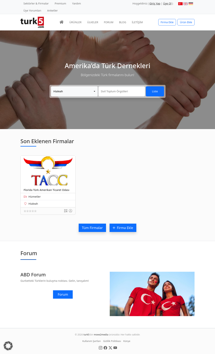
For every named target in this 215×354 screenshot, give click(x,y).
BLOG (122, 22)
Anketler (52, 10)
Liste (155, 91)
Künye (126, 341)
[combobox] (74, 91)
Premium (60, 3)
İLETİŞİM (137, 22)
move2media (101, 334)
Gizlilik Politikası (112, 341)
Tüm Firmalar (92, 227)
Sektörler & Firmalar (36, 3)
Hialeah (33, 203)
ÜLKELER (92, 22)
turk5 (86, 334)
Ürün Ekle (186, 22)
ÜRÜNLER (75, 22)
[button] (8, 346)
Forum (63, 294)
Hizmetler (34, 196)
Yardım (76, 3)
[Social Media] (100, 347)
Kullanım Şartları (91, 341)
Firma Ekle (167, 22)
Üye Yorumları (32, 10)
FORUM (108, 22)
